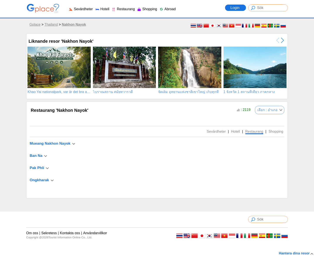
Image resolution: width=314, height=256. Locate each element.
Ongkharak (39, 180)
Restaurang (123, 9)
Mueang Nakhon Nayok (50, 143)
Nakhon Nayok (74, 24)
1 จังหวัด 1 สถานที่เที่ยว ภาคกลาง (249, 92)
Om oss (32, 233)
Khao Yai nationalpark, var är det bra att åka (59, 92)
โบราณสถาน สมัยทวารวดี (113, 92)
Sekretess (49, 233)
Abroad (167, 9)
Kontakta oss (70, 233)
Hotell (102, 9)
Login (235, 8)
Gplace (35, 24)
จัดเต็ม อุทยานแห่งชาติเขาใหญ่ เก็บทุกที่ (188, 92)
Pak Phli (37, 168)
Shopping (147, 9)
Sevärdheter (80, 9)
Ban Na (36, 156)
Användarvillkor (95, 233)
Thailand (51, 24)
